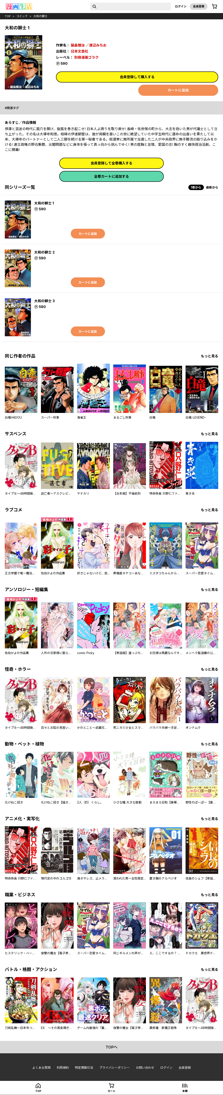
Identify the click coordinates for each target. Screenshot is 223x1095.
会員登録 (198, 6)
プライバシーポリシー (114, 1067)
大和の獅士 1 (44, 203)
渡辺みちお (97, 45)
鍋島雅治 (78, 45)
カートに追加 (178, 90)
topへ (112, 1047)
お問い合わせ (145, 1067)
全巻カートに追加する (111, 176)
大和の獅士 (40, 16)
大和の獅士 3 (44, 301)
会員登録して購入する (137, 77)
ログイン (180, 6)
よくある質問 (41, 1067)
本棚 (185, 1091)
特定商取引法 (84, 1067)
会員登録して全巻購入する (111, 163)
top (8, 16)
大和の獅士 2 (44, 252)
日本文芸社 (79, 51)
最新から (212, 187)
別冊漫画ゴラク (86, 57)
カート (111, 1091)
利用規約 (63, 1067)
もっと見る (209, 356)
